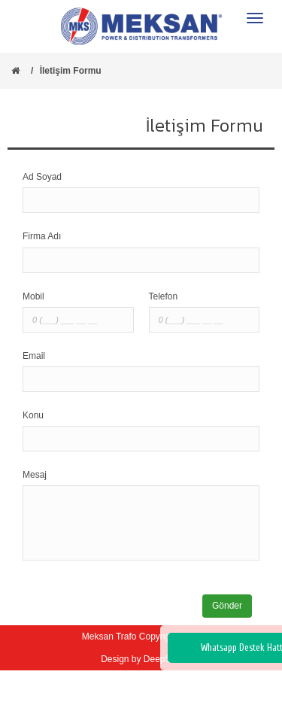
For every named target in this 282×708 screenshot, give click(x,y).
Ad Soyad (42, 177)
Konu (33, 415)
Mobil (33, 296)
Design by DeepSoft (141, 659)
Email (34, 356)
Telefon (163, 296)
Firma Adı (42, 236)
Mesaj (35, 474)
